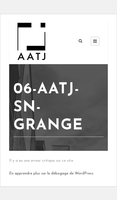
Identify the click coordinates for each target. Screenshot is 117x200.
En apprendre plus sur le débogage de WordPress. (51, 173)
